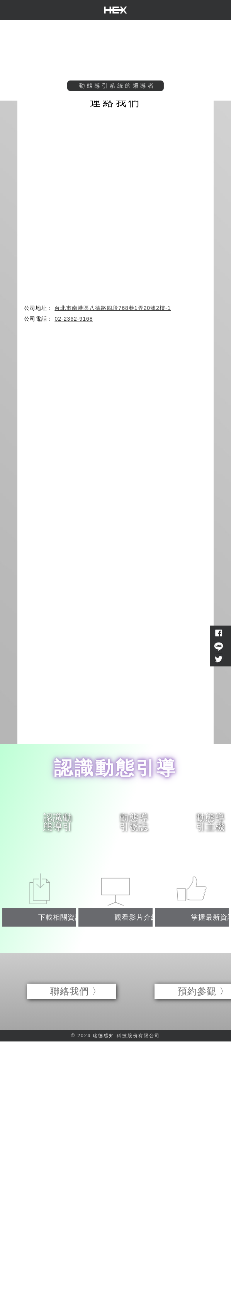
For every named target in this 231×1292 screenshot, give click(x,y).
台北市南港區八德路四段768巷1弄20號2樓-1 (112, 308)
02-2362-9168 (73, 319)
